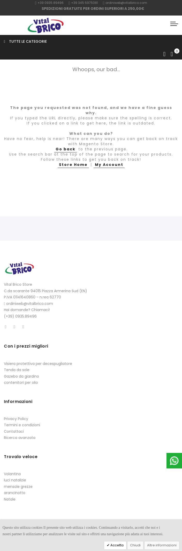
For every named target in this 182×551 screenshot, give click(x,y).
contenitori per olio (21, 382)
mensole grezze (18, 486)
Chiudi (135, 545)
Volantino (12, 473)
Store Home (73, 164)
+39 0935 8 (45, 3)
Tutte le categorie (25, 41)
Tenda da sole (16, 369)
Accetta (117, 545)
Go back (65, 149)
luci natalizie (15, 480)
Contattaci (14, 431)
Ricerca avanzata (19, 437)
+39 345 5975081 (83, 3)
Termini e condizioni (22, 425)
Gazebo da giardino (21, 376)
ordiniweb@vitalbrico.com (125, 3)
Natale (10, 499)
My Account (109, 164)
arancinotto (14, 492)
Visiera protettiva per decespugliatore (38, 363)
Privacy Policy (16, 418)
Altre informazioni (162, 545)
